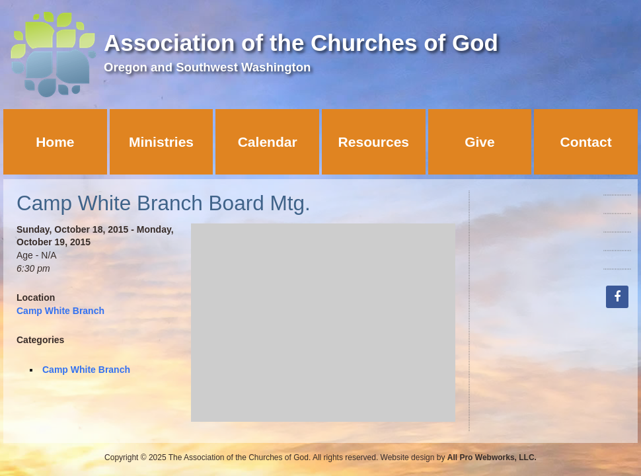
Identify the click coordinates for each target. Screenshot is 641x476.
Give (480, 141)
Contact (586, 141)
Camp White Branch (60, 310)
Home (55, 141)
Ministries (161, 141)
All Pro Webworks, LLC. (492, 457)
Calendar (267, 141)
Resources (373, 141)
